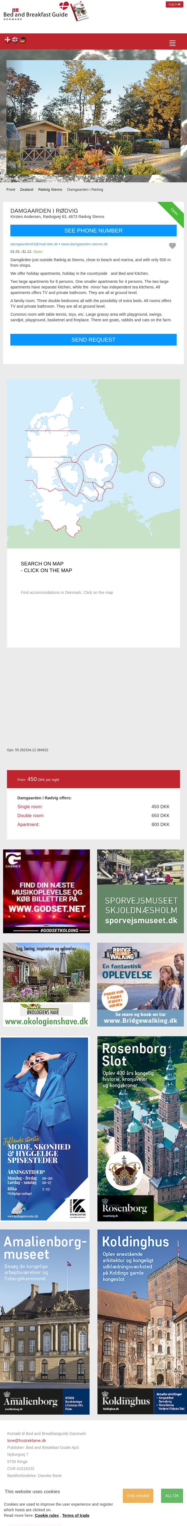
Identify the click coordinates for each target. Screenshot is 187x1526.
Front (10, 189)
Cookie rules (47, 1515)
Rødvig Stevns (50, 189)
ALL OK (172, 1495)
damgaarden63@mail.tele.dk (34, 244)
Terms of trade (76, 1515)
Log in (174, 4)
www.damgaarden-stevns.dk (84, 244)
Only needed (138, 1495)
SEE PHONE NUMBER (93, 230)
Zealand (26, 189)
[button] (15, 117)
